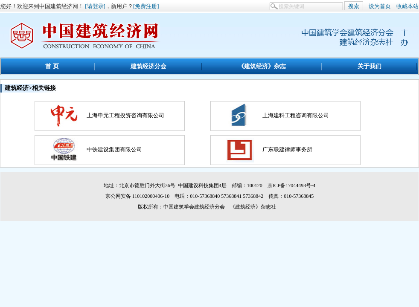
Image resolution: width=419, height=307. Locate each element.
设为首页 (380, 6)
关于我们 (369, 66)
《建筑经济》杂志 (262, 66)
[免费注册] (146, 6)
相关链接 (44, 88)
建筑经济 (17, 88)
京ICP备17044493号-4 (292, 185)
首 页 (52, 66)
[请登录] (95, 6)
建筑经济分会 (148, 66)
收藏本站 (407, 6)
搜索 (353, 6)
